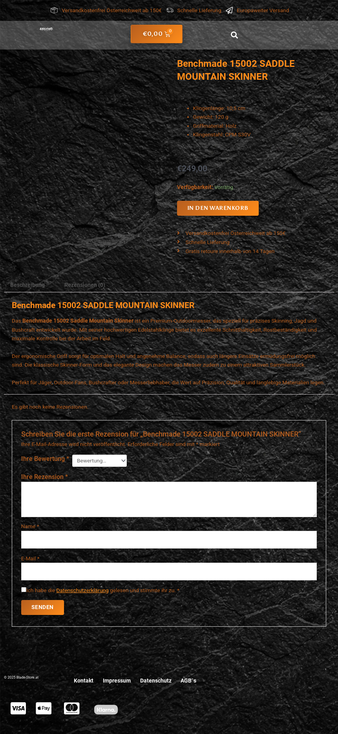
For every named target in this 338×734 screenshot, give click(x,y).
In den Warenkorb (217, 208)
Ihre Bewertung (45, 458)
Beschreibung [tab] (27, 285)
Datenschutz (156, 681)
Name (30, 526)
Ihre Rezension (44, 477)
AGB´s (189, 681)
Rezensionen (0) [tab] (84, 285)
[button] (234, 35)
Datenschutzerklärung (83, 590)
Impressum (117, 681)
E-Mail (30, 558)
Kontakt (83, 681)
